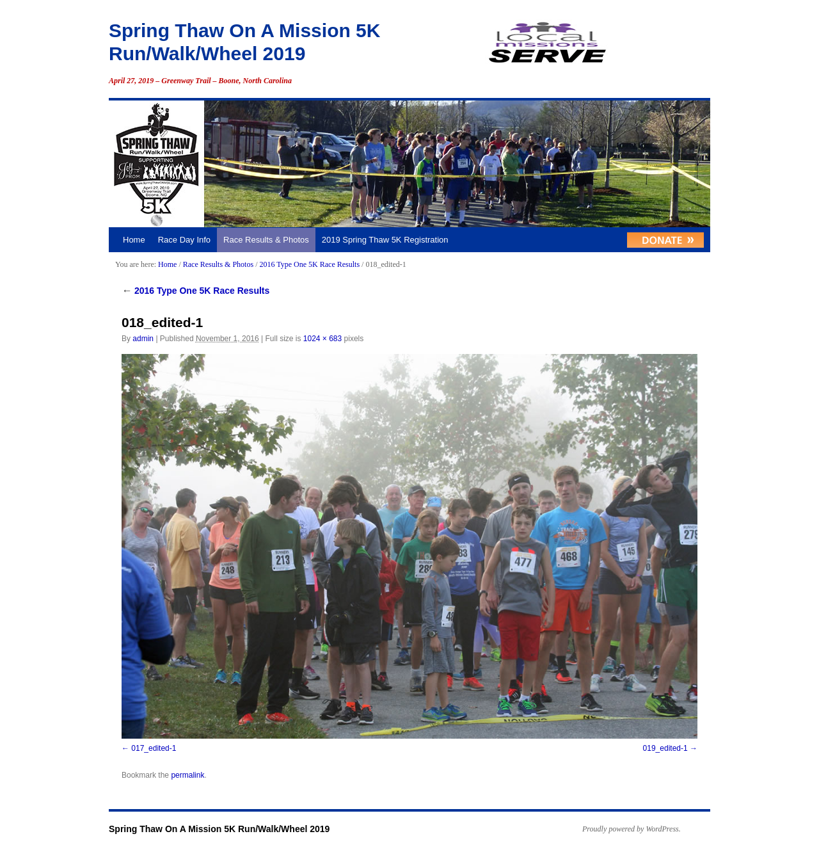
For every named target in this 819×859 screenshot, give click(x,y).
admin (143, 338)
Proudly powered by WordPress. (631, 828)
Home (134, 240)
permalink (187, 775)
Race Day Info (184, 240)
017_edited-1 (153, 748)
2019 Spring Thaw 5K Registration (385, 240)
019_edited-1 (665, 748)
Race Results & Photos (266, 240)
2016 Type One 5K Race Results (309, 264)
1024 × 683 (322, 338)
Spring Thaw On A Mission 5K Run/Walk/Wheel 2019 (219, 829)
